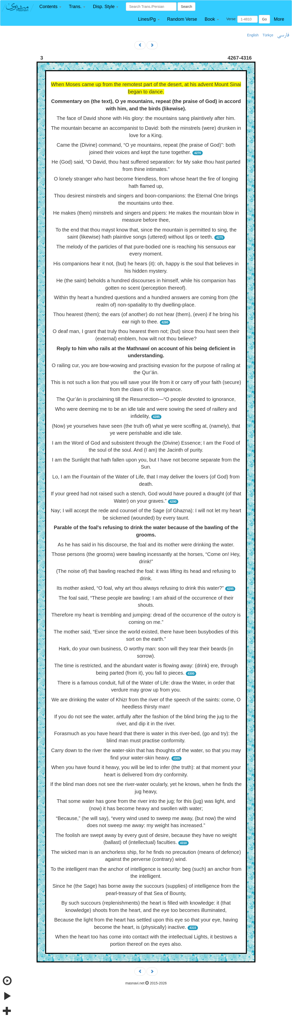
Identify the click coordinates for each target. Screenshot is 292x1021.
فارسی (283, 35)
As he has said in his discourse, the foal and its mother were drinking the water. (146, 544)
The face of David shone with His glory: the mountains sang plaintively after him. (145, 118)
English (253, 35)
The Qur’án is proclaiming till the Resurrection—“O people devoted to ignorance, (146, 399)
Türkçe (267, 35)
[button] (50, 6)
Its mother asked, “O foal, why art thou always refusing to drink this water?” (140, 588)
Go (264, 19)
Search (186, 7)
